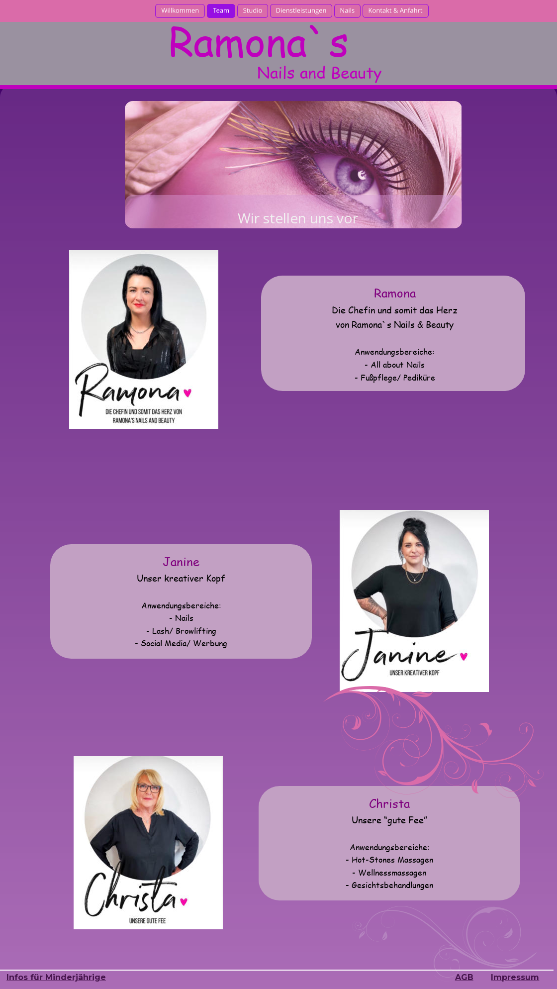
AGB (464, 977)
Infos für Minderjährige (56, 977)
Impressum (515, 977)
